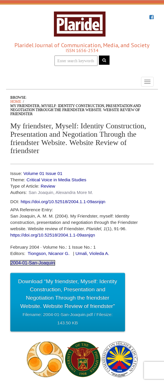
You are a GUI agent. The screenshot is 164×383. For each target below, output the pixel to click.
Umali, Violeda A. (92, 253)
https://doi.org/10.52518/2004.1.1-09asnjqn (63, 201)
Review (48, 186)
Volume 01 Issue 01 (42, 173)
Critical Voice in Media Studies (57, 179)
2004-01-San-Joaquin (33, 262)
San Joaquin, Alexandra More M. (61, 192)
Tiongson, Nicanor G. (49, 253)
